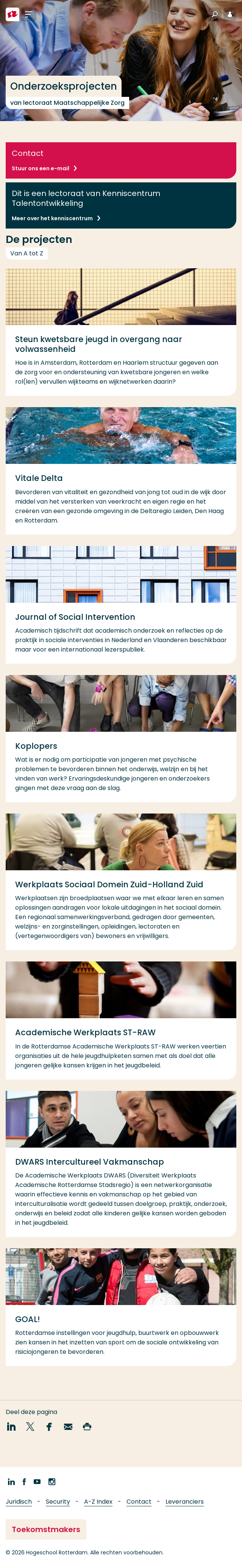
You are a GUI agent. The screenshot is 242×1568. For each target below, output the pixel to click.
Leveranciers (184, 1501)
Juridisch (19, 1501)
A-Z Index (98, 1501)
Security (58, 1501)
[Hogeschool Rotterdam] (12, 14)
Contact (138, 1501)
